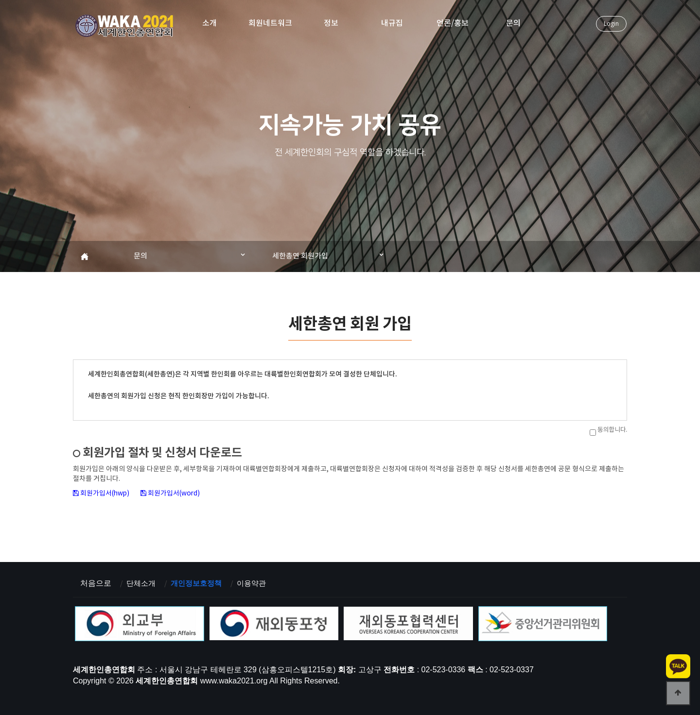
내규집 (392, 23)
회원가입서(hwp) (106, 493)
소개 (209, 23)
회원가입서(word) (175, 493)
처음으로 (95, 583)
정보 (331, 23)
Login (611, 23)
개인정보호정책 (200, 583)
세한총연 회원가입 (300, 256)
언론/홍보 (453, 23)
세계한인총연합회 (125, 27)
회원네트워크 (270, 23)
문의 (513, 23)
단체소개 (142, 583)
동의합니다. (612, 430)
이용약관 (257, 583)
